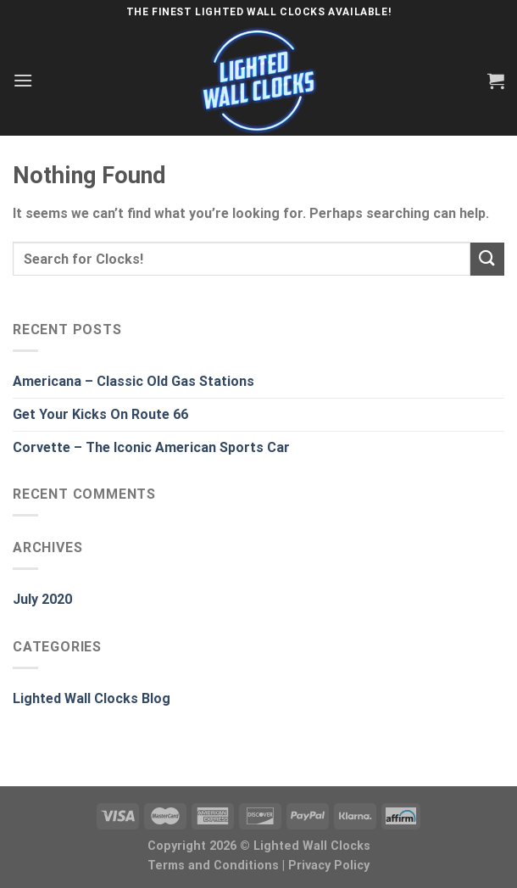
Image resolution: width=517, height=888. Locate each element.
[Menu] (23, 80)
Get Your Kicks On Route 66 (100, 414)
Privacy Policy (329, 865)
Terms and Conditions (213, 865)
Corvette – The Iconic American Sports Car (151, 447)
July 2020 (42, 599)
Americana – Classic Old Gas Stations (133, 381)
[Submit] (487, 259)
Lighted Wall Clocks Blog (91, 698)
